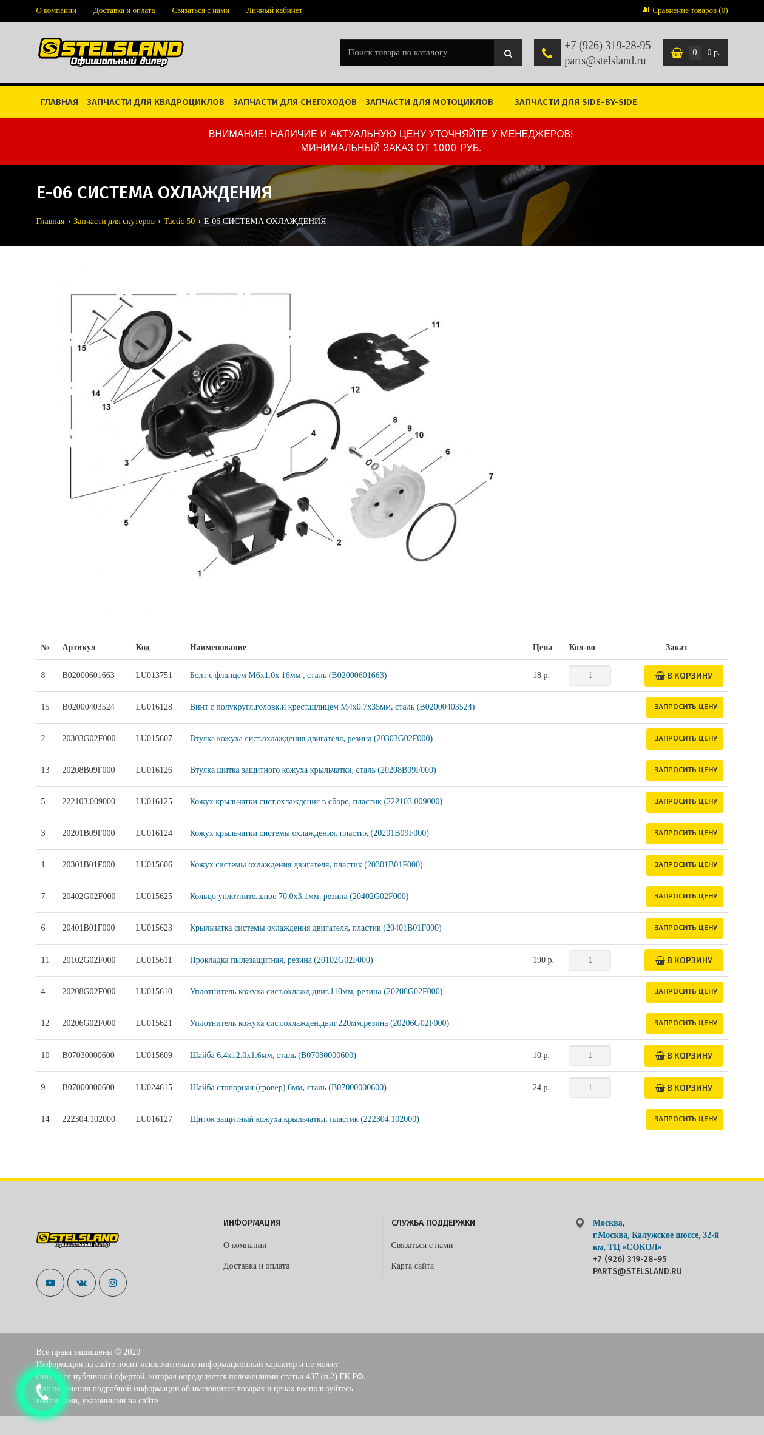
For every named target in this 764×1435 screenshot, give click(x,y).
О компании (56, 10)
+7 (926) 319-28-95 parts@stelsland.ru (607, 53)
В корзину (683, 675)
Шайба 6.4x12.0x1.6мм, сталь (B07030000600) (273, 1055)
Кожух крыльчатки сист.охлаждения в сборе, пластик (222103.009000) (316, 801)
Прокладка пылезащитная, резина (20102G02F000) (281, 960)
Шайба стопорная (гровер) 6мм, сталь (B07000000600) (288, 1087)
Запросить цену (685, 706)
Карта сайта (412, 1265)
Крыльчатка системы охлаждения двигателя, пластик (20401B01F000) (316, 927)
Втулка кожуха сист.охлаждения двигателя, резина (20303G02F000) (311, 738)
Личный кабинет (274, 10)
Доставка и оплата (124, 10)
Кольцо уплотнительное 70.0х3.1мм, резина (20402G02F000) (299, 896)
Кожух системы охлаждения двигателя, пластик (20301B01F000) (306, 864)
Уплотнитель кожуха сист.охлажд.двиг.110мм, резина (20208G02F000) (316, 991)
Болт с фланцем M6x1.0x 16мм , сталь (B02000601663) (288, 675)
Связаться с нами (200, 10)
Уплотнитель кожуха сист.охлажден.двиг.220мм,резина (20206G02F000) (320, 1023)
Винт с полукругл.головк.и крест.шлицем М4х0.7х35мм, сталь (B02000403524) (332, 706)
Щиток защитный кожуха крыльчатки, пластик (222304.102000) (304, 1119)
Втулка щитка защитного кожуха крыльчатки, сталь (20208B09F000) (313, 770)
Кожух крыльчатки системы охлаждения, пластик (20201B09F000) (309, 833)
